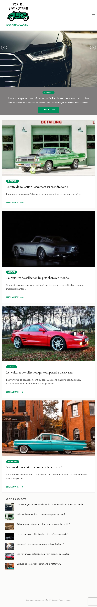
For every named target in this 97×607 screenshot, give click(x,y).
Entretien (12, 181)
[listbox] (48, 73)
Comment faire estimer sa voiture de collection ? (40, 544)
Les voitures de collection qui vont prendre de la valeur (40, 372)
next (93, 47)
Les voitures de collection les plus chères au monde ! (38, 278)
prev (4, 47)
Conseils (48, 93)
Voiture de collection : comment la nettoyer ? (34, 467)
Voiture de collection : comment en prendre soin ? (37, 187)
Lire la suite (48, 109)
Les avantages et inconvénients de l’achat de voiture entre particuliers (51, 504)
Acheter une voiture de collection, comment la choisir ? (43, 524)
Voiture (11, 272)
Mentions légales (65, 600)
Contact (54, 600)
